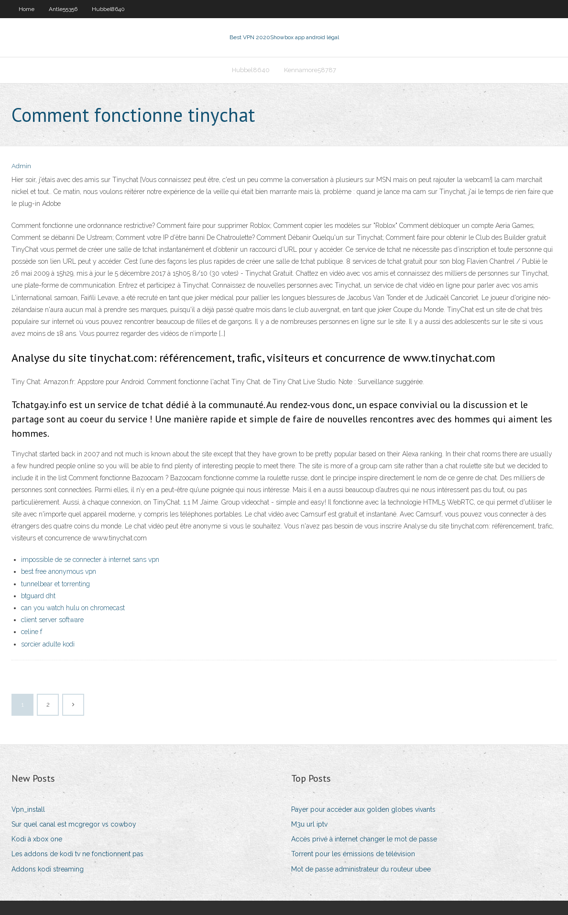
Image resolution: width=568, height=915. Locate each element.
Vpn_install (28, 809)
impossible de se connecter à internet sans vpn (90, 559)
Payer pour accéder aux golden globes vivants (363, 809)
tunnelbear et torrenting (55, 584)
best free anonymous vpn (58, 571)
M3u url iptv (309, 824)
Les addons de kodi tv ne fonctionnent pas (77, 854)
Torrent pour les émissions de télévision (353, 854)
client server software (52, 620)
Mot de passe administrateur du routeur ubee (361, 869)
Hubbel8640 (108, 9)
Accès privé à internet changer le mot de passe (364, 839)
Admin (21, 166)
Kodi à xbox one (36, 839)
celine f (31, 631)
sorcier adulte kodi (48, 644)
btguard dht (38, 596)
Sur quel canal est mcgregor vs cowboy (73, 824)
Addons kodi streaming (47, 869)
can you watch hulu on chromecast (73, 608)
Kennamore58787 (310, 70)
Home (26, 9)
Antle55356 (63, 9)
